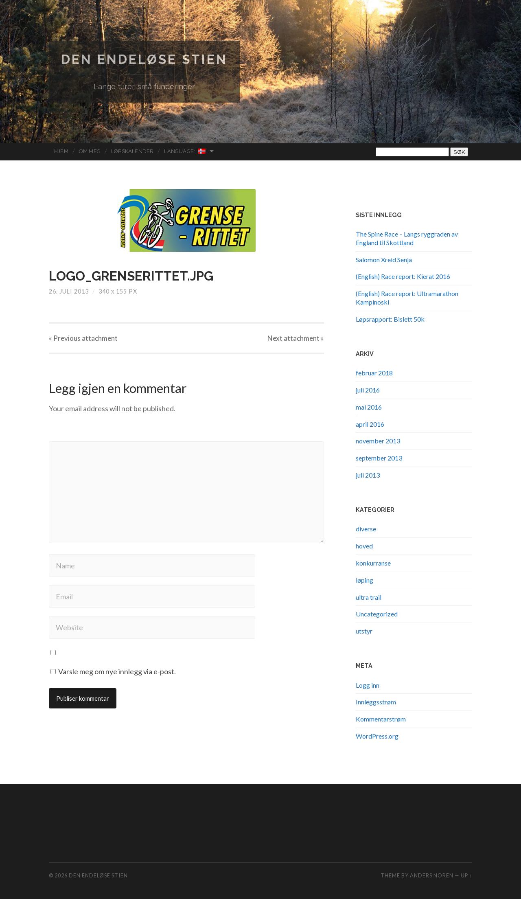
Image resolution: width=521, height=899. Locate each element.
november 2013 (378, 441)
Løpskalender (132, 151)
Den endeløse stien (144, 59)
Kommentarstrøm (381, 719)
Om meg (90, 151)
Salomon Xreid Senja (384, 259)
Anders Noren (431, 875)
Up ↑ (466, 875)
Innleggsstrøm (376, 702)
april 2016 (370, 424)
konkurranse (373, 563)
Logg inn (367, 685)
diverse (366, 529)
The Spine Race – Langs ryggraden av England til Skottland (407, 238)
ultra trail (368, 597)
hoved (364, 546)
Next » (295, 338)
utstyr (364, 631)
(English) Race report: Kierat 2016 (403, 276)
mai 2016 (369, 407)
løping (364, 580)
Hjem (61, 151)
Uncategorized (377, 614)
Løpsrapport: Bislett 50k (390, 319)
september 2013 (379, 458)
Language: (185, 151)
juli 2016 (368, 390)
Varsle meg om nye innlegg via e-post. (117, 671)
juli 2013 (368, 475)
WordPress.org (377, 736)
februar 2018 (374, 373)
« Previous (83, 338)
